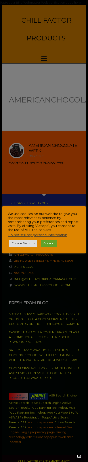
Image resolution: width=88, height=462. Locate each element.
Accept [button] (48, 243)
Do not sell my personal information (37, 235)
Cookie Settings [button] (23, 243)
